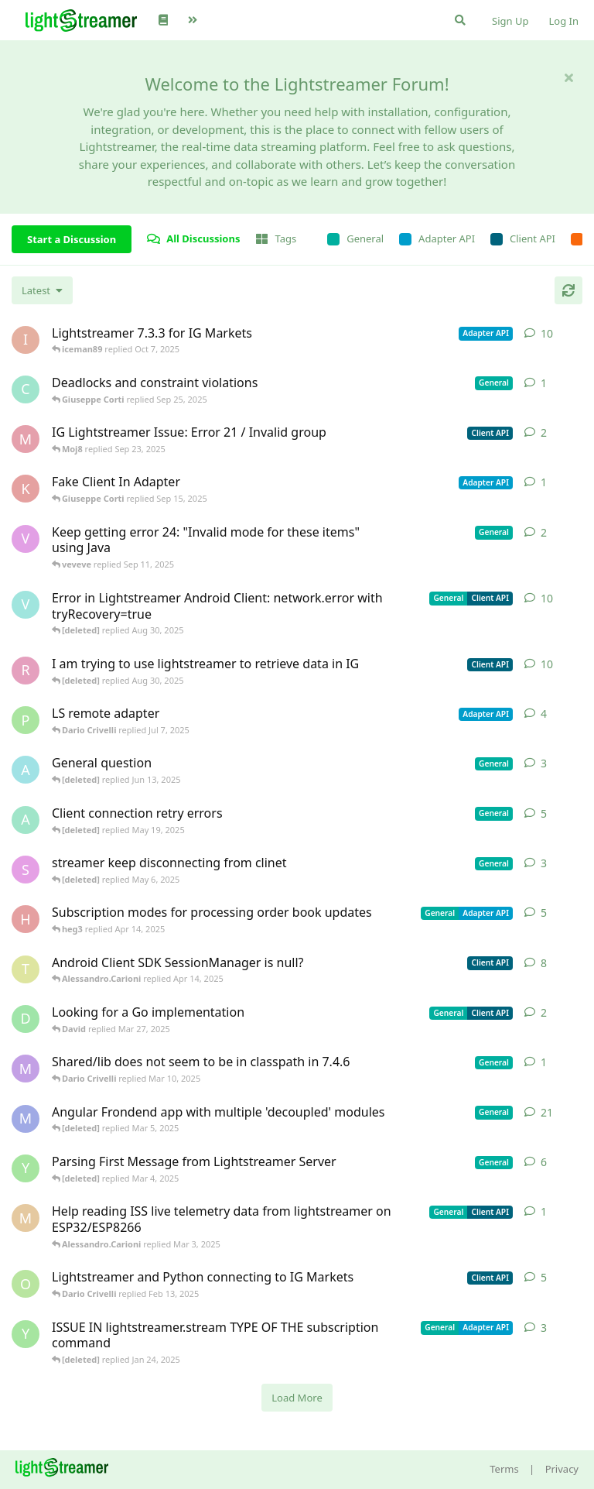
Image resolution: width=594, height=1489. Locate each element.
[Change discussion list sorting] (42, 290)
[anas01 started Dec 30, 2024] (25, 820)
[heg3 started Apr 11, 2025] (25, 919)
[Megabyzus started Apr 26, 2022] (25, 1119)
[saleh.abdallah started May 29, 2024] (25, 869)
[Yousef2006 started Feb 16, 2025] (25, 1168)
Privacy (562, 1469)
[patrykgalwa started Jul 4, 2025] (25, 720)
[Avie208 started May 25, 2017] (25, 770)
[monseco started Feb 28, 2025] (25, 1218)
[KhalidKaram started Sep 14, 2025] (25, 489)
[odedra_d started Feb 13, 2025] (25, 1284)
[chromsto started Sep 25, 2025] (25, 389)
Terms (504, 1469)
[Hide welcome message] (568, 77)
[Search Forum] (460, 20)
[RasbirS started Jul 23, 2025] (25, 670)
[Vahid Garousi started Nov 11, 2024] (25, 605)
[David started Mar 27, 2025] (25, 1019)
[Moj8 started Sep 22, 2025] (25, 439)
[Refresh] (568, 290)
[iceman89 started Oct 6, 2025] (25, 340)
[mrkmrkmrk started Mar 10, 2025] (25, 1068)
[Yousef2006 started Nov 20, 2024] (25, 1334)
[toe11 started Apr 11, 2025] (25, 969)
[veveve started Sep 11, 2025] (25, 539)
